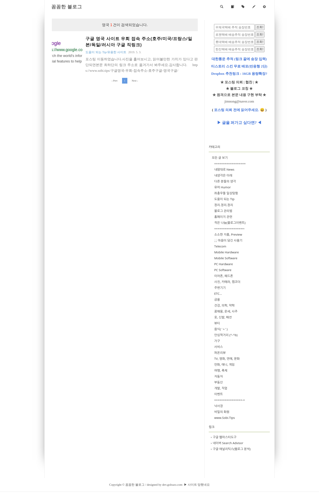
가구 (217, 341)
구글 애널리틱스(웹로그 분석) (231, 449)
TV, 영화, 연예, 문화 (227, 358)
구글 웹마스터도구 (223, 437)
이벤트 (218, 394)
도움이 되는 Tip (224, 199)
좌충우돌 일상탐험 (226, 193)
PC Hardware (223, 264)
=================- (229, 228)
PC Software (223, 270)
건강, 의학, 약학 (224, 305)
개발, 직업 (220, 388)
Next (135, 80)
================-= (229, 400)
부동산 (218, 382)
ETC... (218, 293)
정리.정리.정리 (223, 205)
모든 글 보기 (220, 158)
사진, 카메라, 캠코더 (227, 282)
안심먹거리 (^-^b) (225, 335)
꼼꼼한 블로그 (66, 6)
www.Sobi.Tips (224, 418)
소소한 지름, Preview (228, 234)
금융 (217, 299)
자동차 (218, 376)
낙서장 (218, 406)
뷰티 (217, 323)
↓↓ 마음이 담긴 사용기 (228, 240)
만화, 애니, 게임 (224, 364)
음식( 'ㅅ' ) (221, 329)
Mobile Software (225, 258)
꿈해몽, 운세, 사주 (225, 311)
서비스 (218, 347)
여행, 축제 (220, 370)
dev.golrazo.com (172, 484)
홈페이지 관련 (223, 217)
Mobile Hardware (226, 252)
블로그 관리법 (223, 211)
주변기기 (220, 288)
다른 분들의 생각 (225, 181)
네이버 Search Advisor (227, 443)
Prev (115, 80)
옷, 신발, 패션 (223, 317)
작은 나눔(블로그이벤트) (230, 223)
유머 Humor (222, 187)
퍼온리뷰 (220, 353)
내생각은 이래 (223, 175)
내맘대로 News (224, 169)
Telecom (220, 246)
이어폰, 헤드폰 (223, 276)
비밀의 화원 (221, 412)
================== (230, 163)
